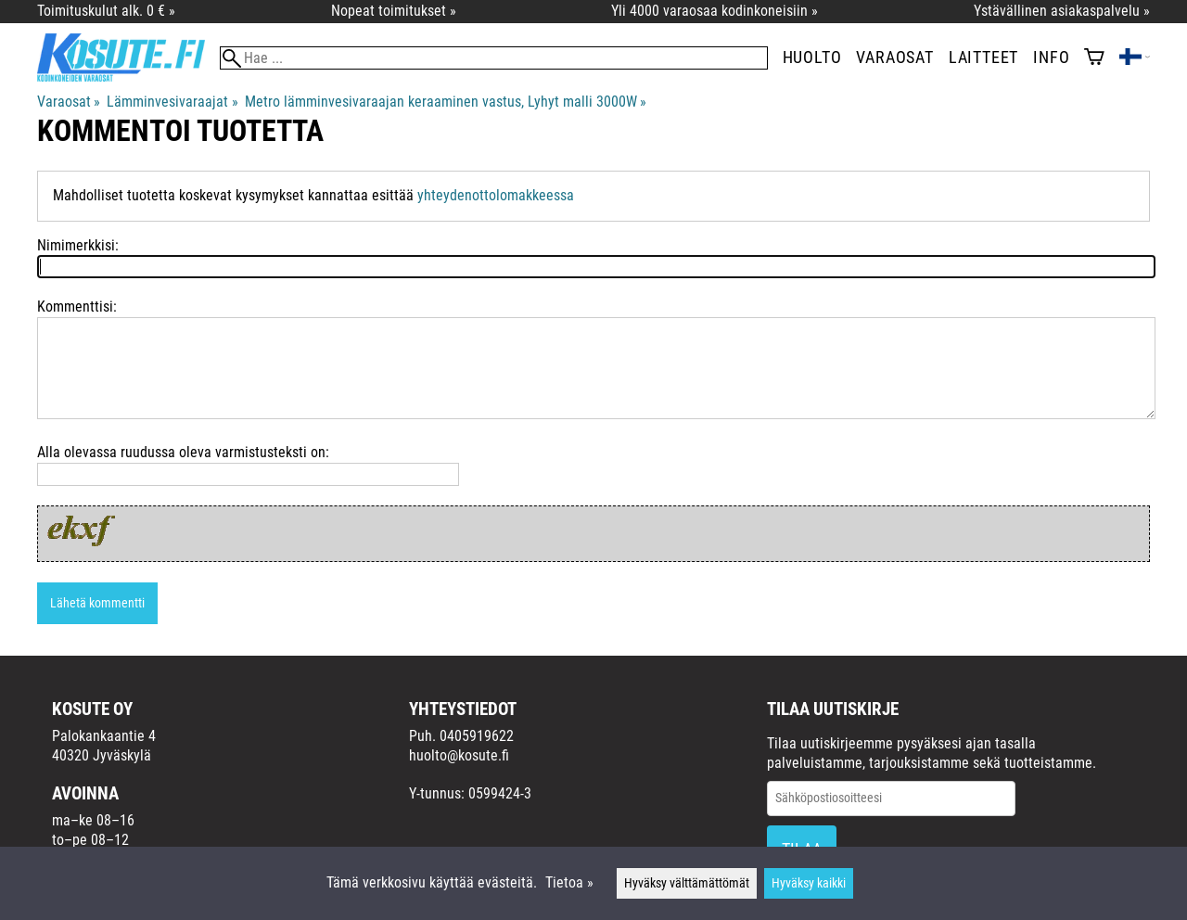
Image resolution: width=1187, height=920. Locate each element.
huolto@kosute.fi (459, 755)
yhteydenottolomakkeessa (495, 195)
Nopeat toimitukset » (393, 10)
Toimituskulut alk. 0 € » (106, 10)
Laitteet (983, 57)
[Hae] (494, 58)
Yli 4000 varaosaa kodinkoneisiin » (714, 10)
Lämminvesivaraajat (172, 101)
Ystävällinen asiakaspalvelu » (1062, 10)
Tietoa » (569, 882)
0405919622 (477, 736)
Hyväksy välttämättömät (686, 883)
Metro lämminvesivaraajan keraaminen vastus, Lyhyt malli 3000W (445, 101)
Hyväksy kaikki (809, 883)
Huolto (812, 57)
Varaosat (894, 57)
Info (1051, 57)
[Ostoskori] (1094, 58)
